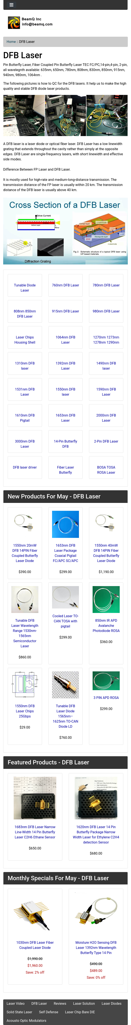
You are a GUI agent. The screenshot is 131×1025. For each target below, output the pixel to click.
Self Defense (48, 1012)
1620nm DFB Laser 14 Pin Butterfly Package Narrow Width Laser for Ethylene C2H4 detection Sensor (96, 834)
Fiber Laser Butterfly (65, 469)
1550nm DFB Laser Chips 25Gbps (25, 711)
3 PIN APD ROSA (106, 698)
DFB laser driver (25, 466)
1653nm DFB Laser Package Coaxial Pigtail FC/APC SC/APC (65, 553)
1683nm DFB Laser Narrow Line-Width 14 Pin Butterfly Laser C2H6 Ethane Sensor (35, 832)
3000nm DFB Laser (25, 443)
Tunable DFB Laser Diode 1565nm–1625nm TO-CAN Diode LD (65, 716)
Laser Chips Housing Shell (24, 338)
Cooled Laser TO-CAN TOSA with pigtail (65, 621)
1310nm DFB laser (25, 365)
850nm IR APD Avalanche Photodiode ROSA (106, 625)
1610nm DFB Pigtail (25, 417)
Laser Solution (84, 1004)
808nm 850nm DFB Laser (25, 312)
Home (11, 42)
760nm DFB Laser (65, 283)
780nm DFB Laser (106, 283)
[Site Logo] (65, 22)
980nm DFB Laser (106, 310)
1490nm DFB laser (106, 365)
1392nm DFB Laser (65, 365)
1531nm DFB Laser (25, 391)
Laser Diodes (111, 1004)
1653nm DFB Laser (65, 417)
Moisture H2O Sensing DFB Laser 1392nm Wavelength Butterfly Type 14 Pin (96, 948)
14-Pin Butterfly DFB (65, 443)
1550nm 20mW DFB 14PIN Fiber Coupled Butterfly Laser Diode (25, 553)
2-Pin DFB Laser (106, 440)
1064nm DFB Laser (65, 338)
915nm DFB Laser (65, 310)
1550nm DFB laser (65, 391)
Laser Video (16, 1004)
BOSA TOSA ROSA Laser (106, 469)
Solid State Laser (19, 1012)
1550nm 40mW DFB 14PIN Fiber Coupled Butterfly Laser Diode (106, 553)
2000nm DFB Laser (106, 417)
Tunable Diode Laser (25, 286)
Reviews (60, 1004)
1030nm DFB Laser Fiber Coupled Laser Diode (35, 945)
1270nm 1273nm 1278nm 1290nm (106, 338)
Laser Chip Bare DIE (80, 1012)
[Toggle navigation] (11, 5)
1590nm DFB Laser (106, 391)
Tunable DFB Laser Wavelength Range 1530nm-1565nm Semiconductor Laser (24, 633)
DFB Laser (39, 1004)
